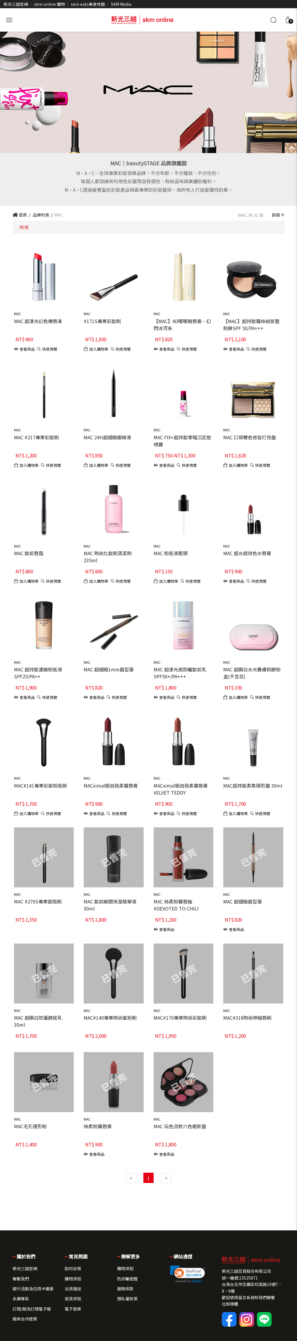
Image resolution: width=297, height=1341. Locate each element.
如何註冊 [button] (73, 1268)
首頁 (20, 215)
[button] (287, 19)
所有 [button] (24, 227)
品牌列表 (40, 215)
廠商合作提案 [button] (25, 1319)
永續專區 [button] (21, 1298)
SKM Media (121, 4)
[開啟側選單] (9, 19)
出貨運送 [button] (73, 1289)
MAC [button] (17, 313)
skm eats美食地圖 (88, 4)
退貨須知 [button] (73, 1298)
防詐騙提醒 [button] (127, 1279)
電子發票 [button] (73, 1309)
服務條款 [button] (125, 1289)
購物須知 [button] (73, 1279)
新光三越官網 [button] (25, 1268)
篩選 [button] (278, 215)
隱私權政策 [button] (127, 1298)
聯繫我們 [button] (21, 1279)
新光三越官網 (16, 4)
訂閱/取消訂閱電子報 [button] (32, 1309)
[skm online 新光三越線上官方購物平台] (142, 19)
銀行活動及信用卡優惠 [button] (33, 1289)
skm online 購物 (49, 4)
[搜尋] (273, 19)
